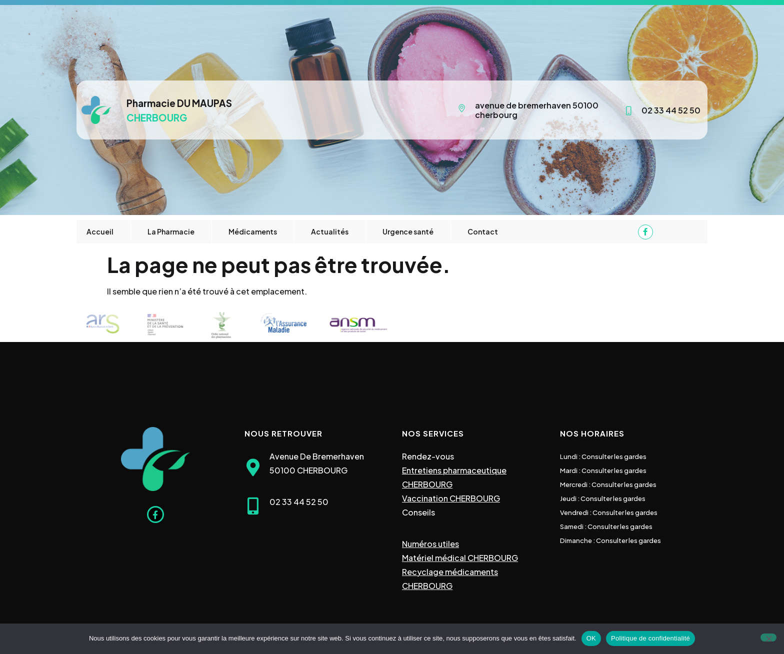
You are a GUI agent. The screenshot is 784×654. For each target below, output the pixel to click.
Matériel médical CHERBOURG (460, 557)
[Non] (768, 638)
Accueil (100, 231)
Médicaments (252, 231)
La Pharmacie (171, 231)
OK (591, 638)
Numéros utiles (430, 543)
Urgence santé (408, 231)
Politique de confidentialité (650, 638)
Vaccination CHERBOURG (451, 498)
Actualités (329, 231)
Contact (483, 231)
